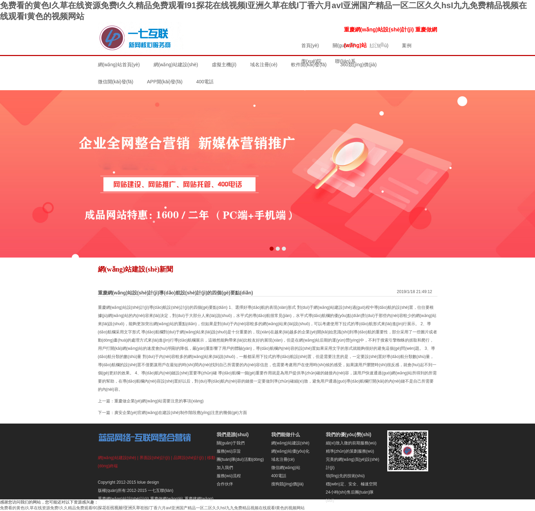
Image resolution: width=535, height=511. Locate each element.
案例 (406, 45)
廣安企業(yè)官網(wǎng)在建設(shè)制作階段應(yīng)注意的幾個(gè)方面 (180, 412)
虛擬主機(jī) (224, 64)
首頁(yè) (310, 45)
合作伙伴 (225, 484)
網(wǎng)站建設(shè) (176, 64)
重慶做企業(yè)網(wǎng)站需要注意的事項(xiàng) (159, 401)
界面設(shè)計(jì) (155, 457)
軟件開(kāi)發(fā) (309, 64)
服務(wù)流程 (229, 475)
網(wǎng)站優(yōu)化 (290, 451)
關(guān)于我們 (231, 443)
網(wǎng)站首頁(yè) (119, 64)
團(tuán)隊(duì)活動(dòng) (240, 459)
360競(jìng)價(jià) (358, 64)
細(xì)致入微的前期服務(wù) (351, 443)
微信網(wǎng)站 (285, 467)
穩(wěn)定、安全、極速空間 (351, 484)
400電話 (278, 475)
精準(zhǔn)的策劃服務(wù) (350, 451)
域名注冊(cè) (263, 64)
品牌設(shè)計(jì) (188, 457)
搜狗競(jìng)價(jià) (287, 484)
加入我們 (225, 467)
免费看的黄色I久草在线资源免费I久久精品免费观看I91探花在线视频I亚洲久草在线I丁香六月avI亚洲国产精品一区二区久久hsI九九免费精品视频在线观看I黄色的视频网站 (152, 508)
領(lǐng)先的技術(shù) (345, 475)
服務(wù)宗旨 (229, 451)
